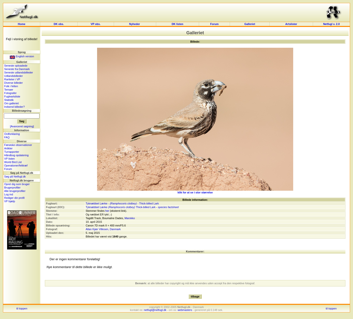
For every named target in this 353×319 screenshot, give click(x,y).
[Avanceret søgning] (22, 126)
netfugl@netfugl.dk (155, 309)
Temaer (8, 89)
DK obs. (59, 24)
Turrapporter (11, 151)
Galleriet (249, 24)
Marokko (130, 218)
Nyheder (135, 24)
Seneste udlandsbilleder (18, 72)
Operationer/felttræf (15, 165)
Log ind (8, 194)
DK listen (177, 24)
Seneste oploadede (15, 65)
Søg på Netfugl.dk (15, 176)
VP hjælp (9, 201)
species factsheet (168, 207)
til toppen (21, 308)
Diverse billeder (13, 82)
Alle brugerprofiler (14, 190)
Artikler (8, 148)
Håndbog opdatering (16, 155)
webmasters (184, 309)
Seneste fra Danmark (17, 69)
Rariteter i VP (12, 79)
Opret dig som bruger (17, 184)
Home (21, 24)
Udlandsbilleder (13, 75)
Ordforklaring (12, 133)
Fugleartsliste (12, 96)
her (107, 210)
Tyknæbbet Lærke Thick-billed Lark (121, 207)
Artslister (291, 24)
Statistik (9, 99)
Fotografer (10, 93)
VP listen (9, 158)
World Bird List (13, 162)
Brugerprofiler (12, 187)
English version (22, 56)
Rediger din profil (14, 197)
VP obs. (96, 24)
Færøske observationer (18, 144)
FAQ (7, 137)
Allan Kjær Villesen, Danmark (103, 229)
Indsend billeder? (14, 106)
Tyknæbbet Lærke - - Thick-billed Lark (122, 203)
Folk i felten (11, 86)
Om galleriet (11, 103)
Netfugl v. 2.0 (331, 24)
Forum (214, 24)
